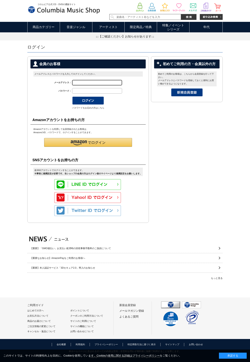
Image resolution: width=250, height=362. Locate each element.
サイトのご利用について (83, 321)
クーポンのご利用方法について (86, 315)
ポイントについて (79, 310)
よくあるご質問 (128, 316)
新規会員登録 (127, 305)
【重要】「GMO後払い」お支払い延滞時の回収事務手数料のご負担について (70, 248)
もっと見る (217, 278)
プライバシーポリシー (106, 344)
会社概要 (61, 344)
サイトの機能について (82, 326)
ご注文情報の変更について (41, 326)
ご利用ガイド (35, 305)
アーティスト (108, 27)
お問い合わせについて (82, 331)
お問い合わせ (196, 344)
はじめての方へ (35, 310)
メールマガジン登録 (131, 310)
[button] (88, 142)
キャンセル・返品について (41, 331)
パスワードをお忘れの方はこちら (88, 108)
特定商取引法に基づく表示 (142, 344)
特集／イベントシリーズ (173, 27)
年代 (206, 27)
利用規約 (80, 344)
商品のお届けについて (39, 321)
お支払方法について (37, 315)
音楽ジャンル (76, 27)
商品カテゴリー (43, 27)
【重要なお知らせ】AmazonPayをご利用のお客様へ (57, 258)
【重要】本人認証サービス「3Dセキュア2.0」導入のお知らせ (62, 267)
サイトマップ (172, 344)
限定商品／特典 (141, 27)
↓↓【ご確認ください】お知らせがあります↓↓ (125, 36)
